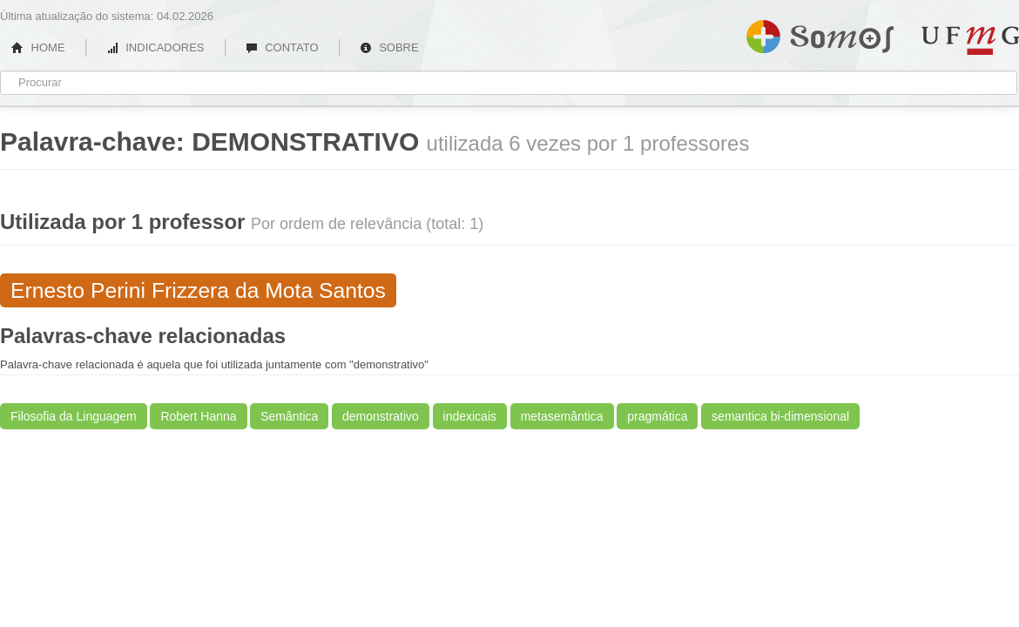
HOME (38, 47)
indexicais (469, 416)
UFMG (970, 40)
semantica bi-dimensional (780, 416)
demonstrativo (380, 416)
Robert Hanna (198, 416)
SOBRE (389, 47)
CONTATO (282, 47)
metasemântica (562, 416)
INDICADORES (155, 47)
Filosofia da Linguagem (73, 416)
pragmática (657, 416)
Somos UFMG (820, 33)
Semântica (289, 416)
